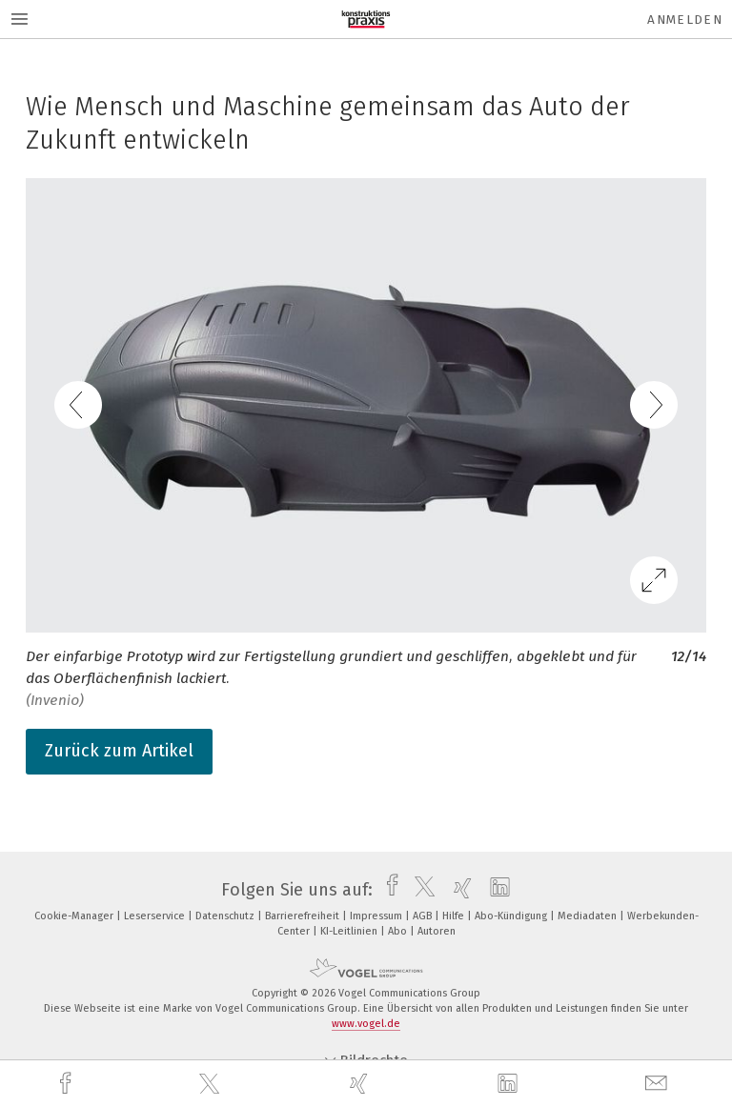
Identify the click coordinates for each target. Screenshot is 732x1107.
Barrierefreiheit (303, 916)
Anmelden (684, 19)
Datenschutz (226, 916)
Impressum (377, 916)
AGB (424, 916)
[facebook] (67, 1083)
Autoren (436, 931)
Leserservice (156, 916)
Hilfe (454, 916)
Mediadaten (589, 916)
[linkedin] (510, 1084)
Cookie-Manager (75, 916)
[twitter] (211, 1084)
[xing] (361, 1084)
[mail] (658, 1083)
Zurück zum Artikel (119, 750)
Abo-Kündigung (512, 916)
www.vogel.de (366, 1023)
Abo (399, 931)
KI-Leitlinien (350, 931)
